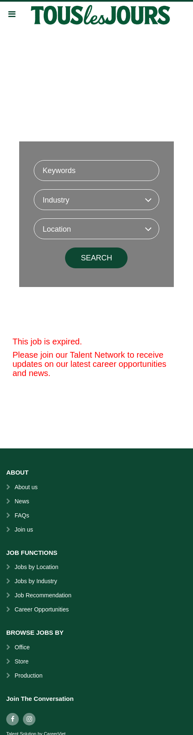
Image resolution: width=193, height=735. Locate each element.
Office (22, 647)
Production (29, 675)
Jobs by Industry (36, 581)
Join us (24, 529)
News (22, 501)
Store (21, 661)
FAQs (22, 515)
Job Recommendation (43, 595)
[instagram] (29, 719)
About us (26, 487)
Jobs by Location (36, 567)
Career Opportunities (42, 609)
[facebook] (12, 719)
